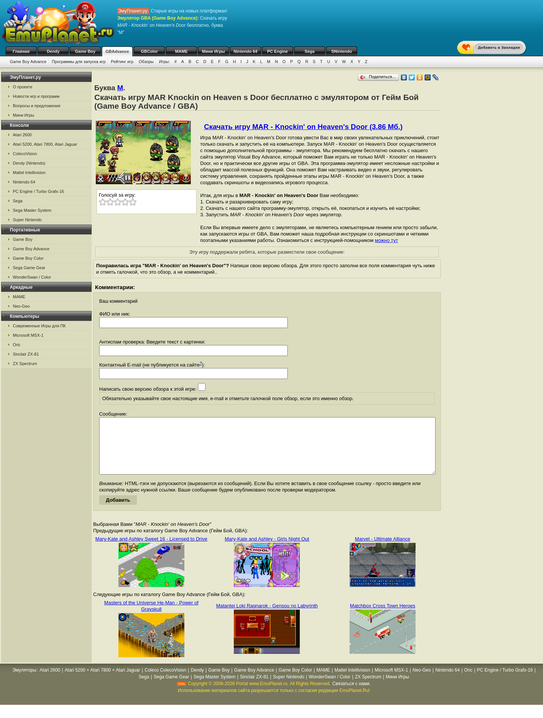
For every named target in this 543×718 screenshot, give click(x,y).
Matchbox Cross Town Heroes (382, 617)
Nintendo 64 (246, 51)
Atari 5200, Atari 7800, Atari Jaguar (45, 144)
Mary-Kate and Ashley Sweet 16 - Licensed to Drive (151, 550)
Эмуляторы (24, 681)
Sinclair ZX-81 (26, 354)
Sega (309, 51)
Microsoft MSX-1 (28, 335)
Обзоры (146, 61)
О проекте (22, 87)
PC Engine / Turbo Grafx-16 (38, 191)
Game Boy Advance (28, 61)
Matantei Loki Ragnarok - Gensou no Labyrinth (267, 617)
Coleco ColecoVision (166, 681)
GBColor (149, 51)
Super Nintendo (27, 219)
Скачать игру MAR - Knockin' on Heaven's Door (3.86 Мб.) (303, 127)
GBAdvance (117, 51)
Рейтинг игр (122, 61)
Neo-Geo (21, 306)
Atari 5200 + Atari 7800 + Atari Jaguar (102, 681)
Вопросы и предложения (36, 105)
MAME (181, 51)
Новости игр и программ (36, 96)
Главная (21, 51)
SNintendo (341, 51)
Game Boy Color (28, 258)
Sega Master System (32, 210)
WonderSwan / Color (32, 277)
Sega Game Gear (29, 267)
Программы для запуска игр (79, 61)
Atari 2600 (22, 135)
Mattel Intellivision (29, 172)
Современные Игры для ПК (39, 326)
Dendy (53, 51)
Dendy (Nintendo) (29, 163)
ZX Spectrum (25, 363)
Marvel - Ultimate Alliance (382, 550)
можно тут (386, 240)
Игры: (164, 61)
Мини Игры (213, 51)
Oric (16, 344)
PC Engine (277, 51)
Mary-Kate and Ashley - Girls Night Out (267, 550)
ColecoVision (25, 153)
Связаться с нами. (351, 695)
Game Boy (85, 51)
